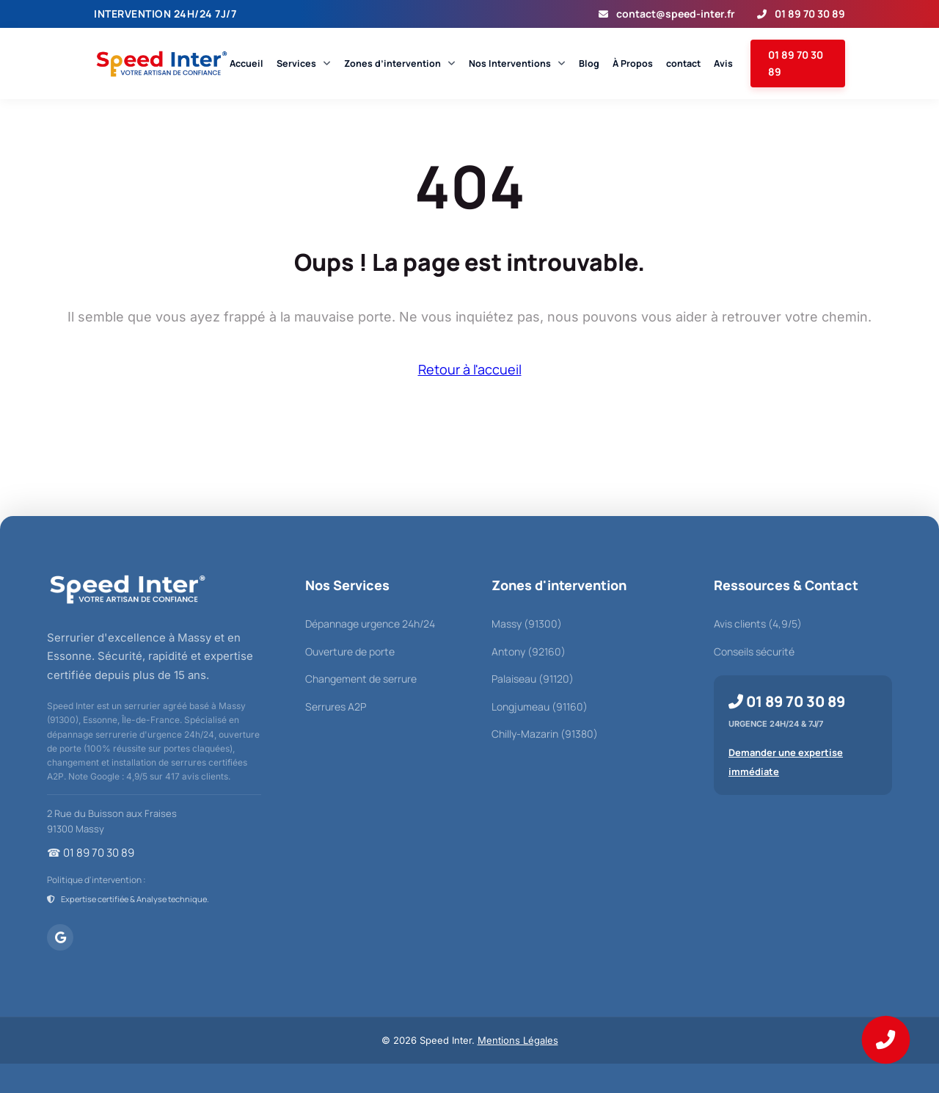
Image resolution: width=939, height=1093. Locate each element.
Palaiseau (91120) (533, 679)
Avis (723, 63)
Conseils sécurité (754, 651)
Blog (589, 63)
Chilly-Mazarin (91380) (545, 734)
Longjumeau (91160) (540, 706)
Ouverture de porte (350, 651)
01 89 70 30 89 (801, 14)
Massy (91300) (527, 624)
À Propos (633, 63)
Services (304, 63)
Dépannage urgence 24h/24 (370, 624)
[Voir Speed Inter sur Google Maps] (60, 937)
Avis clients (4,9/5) (758, 624)
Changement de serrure (361, 679)
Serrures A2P (335, 706)
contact (683, 63)
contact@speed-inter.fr (667, 14)
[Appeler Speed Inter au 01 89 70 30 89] (885, 1039)
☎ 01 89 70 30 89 (90, 852)
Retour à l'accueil (470, 369)
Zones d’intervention (400, 63)
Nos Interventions (517, 63)
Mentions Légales (518, 1040)
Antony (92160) (529, 651)
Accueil (246, 63)
